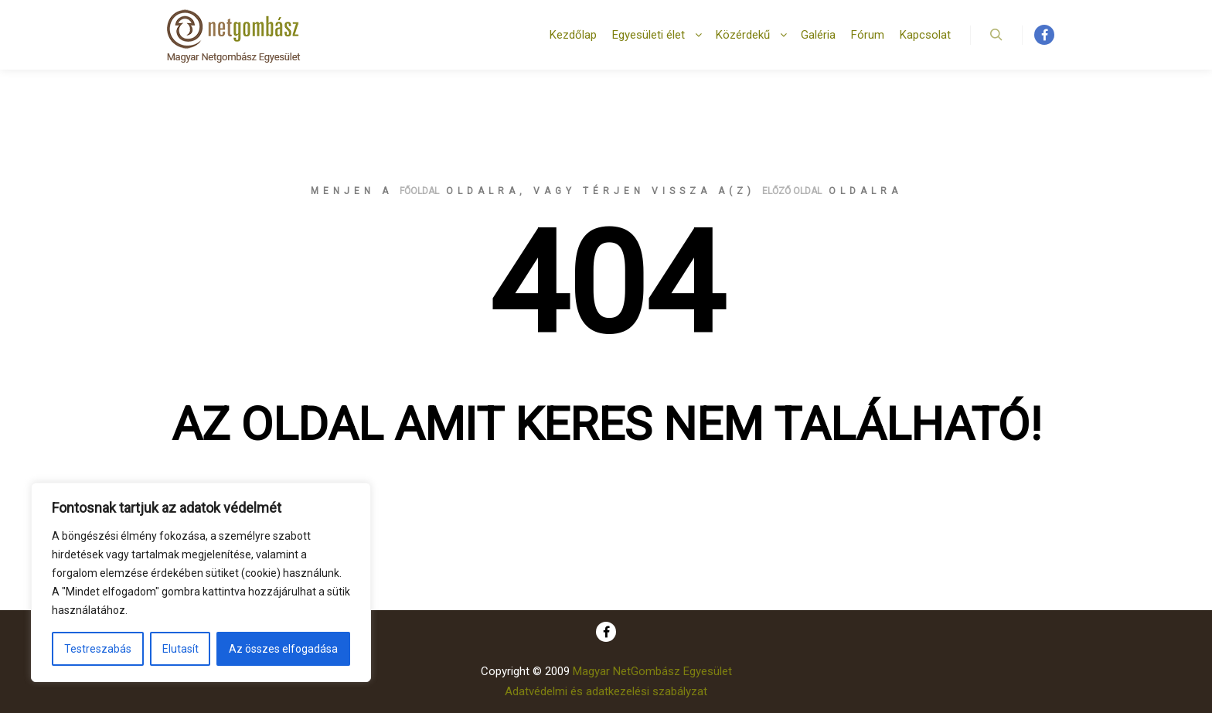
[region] (201, 582)
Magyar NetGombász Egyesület (652, 671)
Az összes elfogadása (283, 649)
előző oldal (792, 191)
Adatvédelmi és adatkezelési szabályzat (606, 691)
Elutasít (180, 649)
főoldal (419, 191)
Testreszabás (97, 649)
